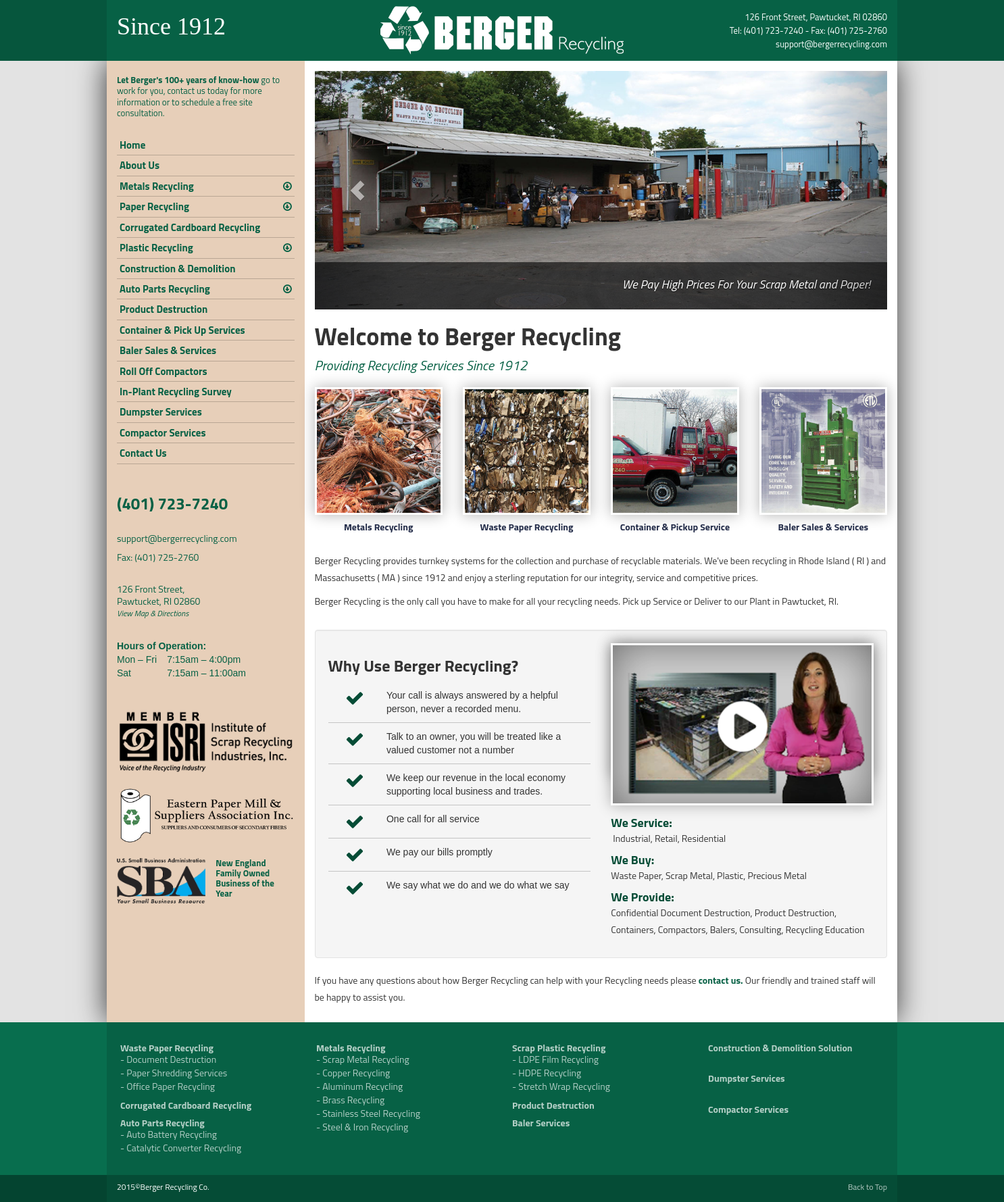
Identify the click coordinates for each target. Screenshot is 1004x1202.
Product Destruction (163, 309)
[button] (358, 190)
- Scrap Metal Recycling (362, 1059)
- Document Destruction (168, 1059)
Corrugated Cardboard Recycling (190, 227)
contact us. (721, 980)
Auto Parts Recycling (165, 289)
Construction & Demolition (177, 268)
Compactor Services (163, 433)
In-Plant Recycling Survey (176, 391)
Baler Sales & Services (168, 350)
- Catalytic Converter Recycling (180, 1148)
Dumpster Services (161, 412)
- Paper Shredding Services (173, 1073)
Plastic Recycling (156, 247)
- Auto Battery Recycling (168, 1134)
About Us (139, 165)
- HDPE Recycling (546, 1073)
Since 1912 (171, 26)
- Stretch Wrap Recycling (561, 1086)
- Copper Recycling (353, 1073)
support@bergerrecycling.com (831, 44)
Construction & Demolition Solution (780, 1048)
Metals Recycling (157, 186)
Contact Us (143, 453)
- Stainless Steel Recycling (368, 1113)
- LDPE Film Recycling (555, 1059)
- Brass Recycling (350, 1100)
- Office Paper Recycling (167, 1086)
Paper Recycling (154, 206)
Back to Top (867, 1186)
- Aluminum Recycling (359, 1086)
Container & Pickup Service (675, 527)
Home (132, 145)
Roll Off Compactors (163, 371)
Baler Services (541, 1123)
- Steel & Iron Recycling (362, 1127)
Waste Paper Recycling (527, 527)
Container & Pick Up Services (182, 330)
